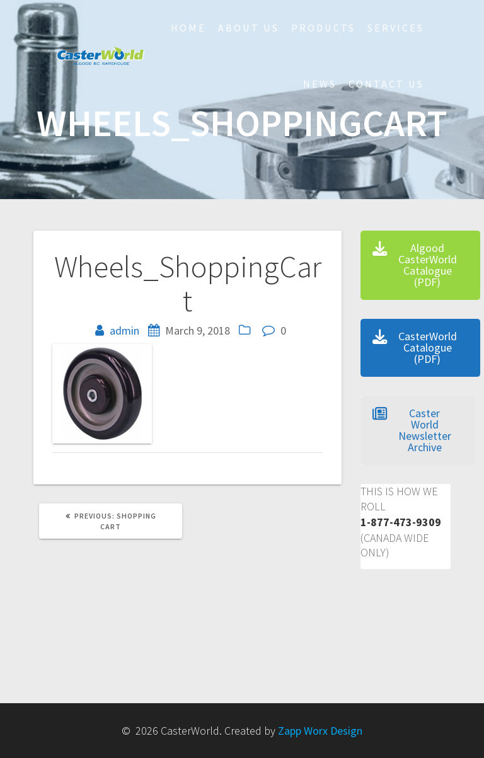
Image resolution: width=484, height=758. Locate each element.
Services (395, 27)
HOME (188, 27)
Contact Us (386, 84)
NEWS (320, 84)
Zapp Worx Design (320, 730)
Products (323, 27)
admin (124, 330)
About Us (248, 27)
